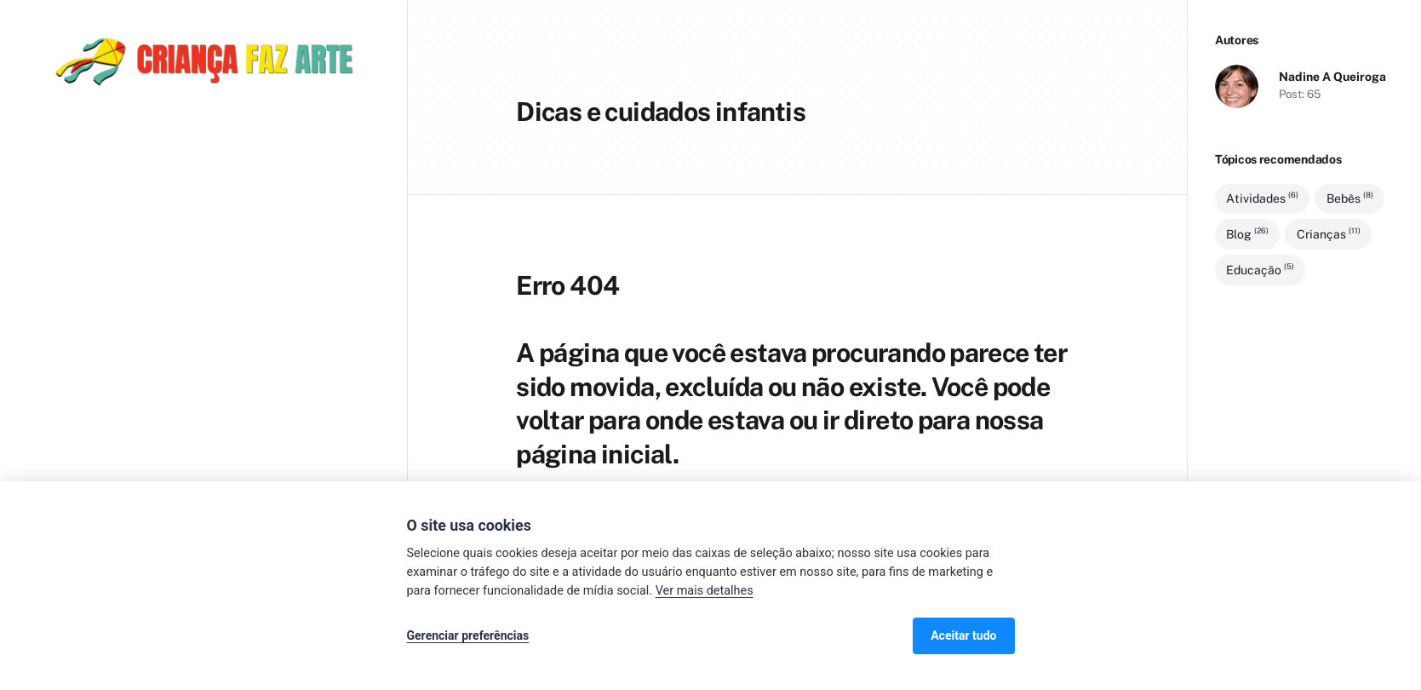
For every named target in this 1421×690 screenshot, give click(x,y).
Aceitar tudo (963, 635)
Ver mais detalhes (704, 591)
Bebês (1349, 198)
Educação (1260, 269)
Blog (1247, 233)
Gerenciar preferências (468, 635)
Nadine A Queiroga (1332, 76)
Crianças (1329, 233)
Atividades (1262, 198)
